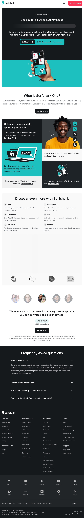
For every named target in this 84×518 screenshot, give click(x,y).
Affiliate (45, 457)
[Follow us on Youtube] (33, 503)
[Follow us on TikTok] (45, 503)
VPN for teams (26, 457)
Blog (44, 437)
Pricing (4, 441)
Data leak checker (68, 441)
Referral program (48, 471)
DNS (64, 422)
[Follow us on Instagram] (26, 503)
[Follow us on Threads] (19, 503)
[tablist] (41, 298)
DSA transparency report (50, 444)
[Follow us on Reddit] (39, 503)
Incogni (4, 449)
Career (45, 433)
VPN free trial (26, 448)
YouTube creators (48, 460)
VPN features (26, 426)
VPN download (26, 444)
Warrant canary (47, 441)
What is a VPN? (26, 422)
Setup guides (67, 453)
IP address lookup (68, 430)
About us (45, 422)
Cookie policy (78, 511)
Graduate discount (48, 468)
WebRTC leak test (68, 437)
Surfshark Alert (27, 184)
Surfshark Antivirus (11, 166)
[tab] (42, 299)
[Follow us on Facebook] (5, 503)
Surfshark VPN (10, 138)
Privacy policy (66, 514)
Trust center (46, 430)
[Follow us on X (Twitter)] (12, 503)
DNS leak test (67, 433)
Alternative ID (53, 184)
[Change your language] (76, 503)
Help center (66, 449)
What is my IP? (67, 426)
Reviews (24, 441)
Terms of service (77, 514)
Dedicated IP (26, 437)
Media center (47, 426)
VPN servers (26, 433)
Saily (3, 453)
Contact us (46, 448)
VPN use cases (26, 430)
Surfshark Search (51, 156)
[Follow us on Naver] (50, 503)
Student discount (48, 464)
